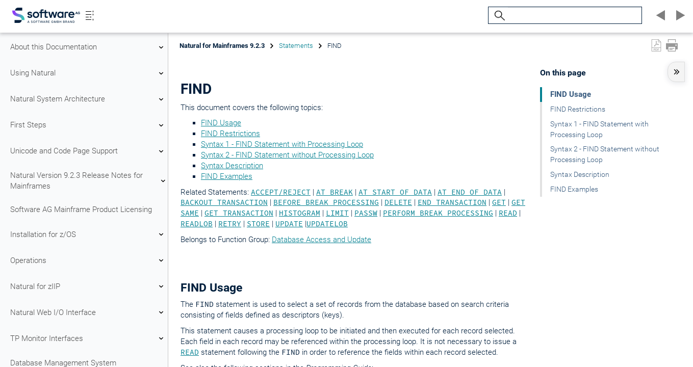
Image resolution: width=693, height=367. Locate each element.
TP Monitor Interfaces (88, 338)
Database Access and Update (321, 239)
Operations (88, 260)
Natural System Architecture (88, 99)
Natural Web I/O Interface (88, 312)
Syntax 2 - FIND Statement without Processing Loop (287, 155)
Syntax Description (232, 165)
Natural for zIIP (88, 286)
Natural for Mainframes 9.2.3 (222, 45)
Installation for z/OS (88, 234)
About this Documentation (88, 47)
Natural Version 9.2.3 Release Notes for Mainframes (88, 181)
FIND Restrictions (230, 133)
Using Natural (88, 73)
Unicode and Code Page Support (88, 151)
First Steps (88, 125)
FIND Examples (226, 176)
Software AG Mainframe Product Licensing (81, 209)
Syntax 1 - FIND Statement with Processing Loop (282, 144)
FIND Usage (221, 122)
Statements (296, 45)
